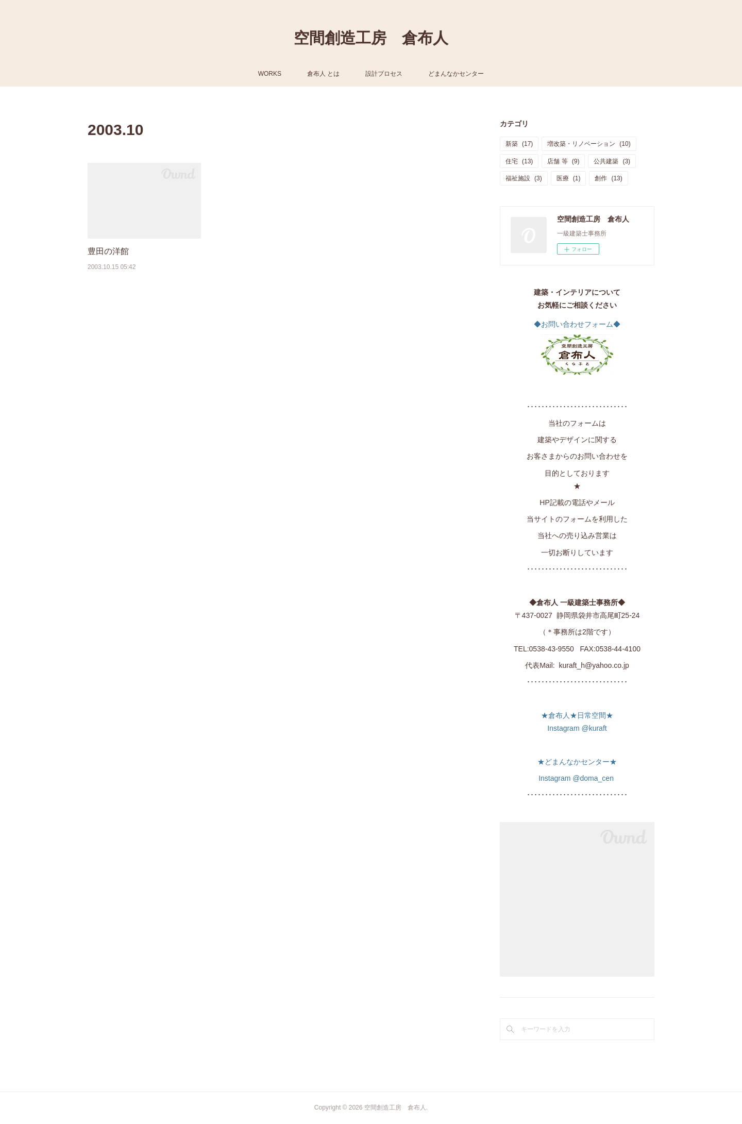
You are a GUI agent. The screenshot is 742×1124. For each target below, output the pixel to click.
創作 (608, 178)
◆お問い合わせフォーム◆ (577, 324)
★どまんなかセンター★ (577, 762)
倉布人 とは (323, 73)
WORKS (269, 73)
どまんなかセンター (456, 73)
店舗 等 (563, 161)
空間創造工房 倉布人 (371, 37)
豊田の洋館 (108, 251)
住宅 (519, 161)
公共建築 (612, 161)
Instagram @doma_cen (577, 778)
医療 (568, 178)
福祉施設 (523, 178)
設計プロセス (383, 73)
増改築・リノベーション (588, 143)
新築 (519, 143)
